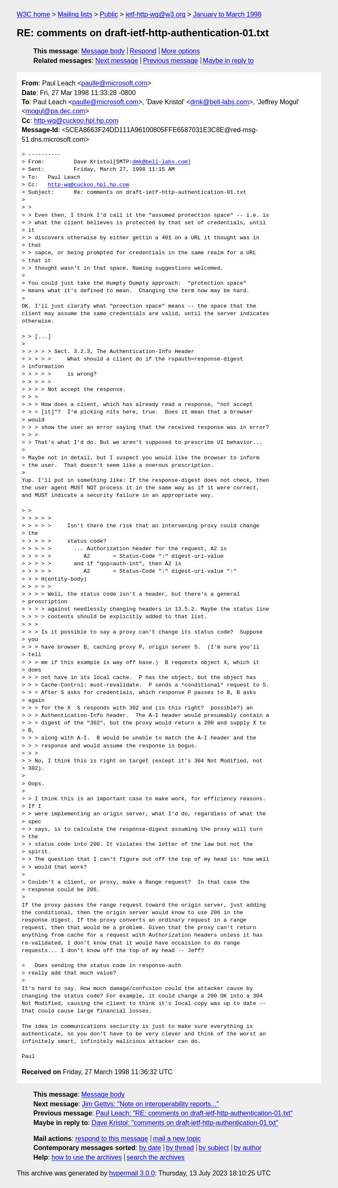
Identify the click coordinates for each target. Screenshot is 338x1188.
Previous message (170, 60)
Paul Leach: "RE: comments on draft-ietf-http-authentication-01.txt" (194, 1113)
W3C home (33, 14)
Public (109, 14)
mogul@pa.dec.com (55, 111)
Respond (143, 51)
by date (150, 1147)
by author (248, 1147)
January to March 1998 (227, 14)
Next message (117, 60)
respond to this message (111, 1138)
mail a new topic (177, 1138)
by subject (214, 1147)
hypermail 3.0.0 (131, 1173)
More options (180, 51)
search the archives (156, 1157)
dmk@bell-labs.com (219, 101)
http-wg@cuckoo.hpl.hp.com (76, 120)
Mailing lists (75, 14)
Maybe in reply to (228, 60)
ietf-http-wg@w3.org (155, 14)
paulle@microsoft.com (114, 83)
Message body (103, 51)
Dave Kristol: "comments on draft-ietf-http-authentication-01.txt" (185, 1122)
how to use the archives (87, 1157)
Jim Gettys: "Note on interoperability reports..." (150, 1104)
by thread (180, 1147)
